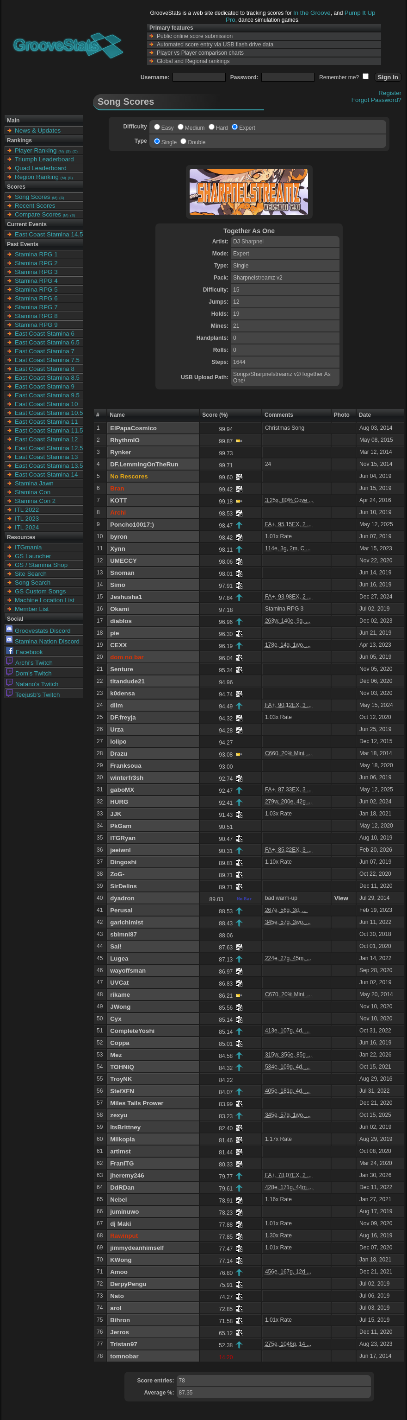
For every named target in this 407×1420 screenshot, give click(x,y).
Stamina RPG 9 (36, 324)
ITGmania (28, 547)
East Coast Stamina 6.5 (47, 342)
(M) (61, 151)
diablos (121, 621)
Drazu (118, 753)
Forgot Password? (376, 99)
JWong (120, 1006)
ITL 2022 (27, 509)
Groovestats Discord (38, 630)
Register (389, 92)
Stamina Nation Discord (43, 641)
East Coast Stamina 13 (46, 456)
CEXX (118, 645)
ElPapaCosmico (133, 428)
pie (114, 633)
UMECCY (123, 560)
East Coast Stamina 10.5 (49, 412)
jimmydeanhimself (137, 1247)
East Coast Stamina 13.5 (49, 465)
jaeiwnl (120, 850)
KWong (120, 1259)
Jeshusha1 (126, 596)
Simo (117, 584)
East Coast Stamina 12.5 (49, 448)
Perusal (121, 910)
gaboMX (122, 789)
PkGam (120, 825)
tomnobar (124, 1356)
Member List (32, 608)
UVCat (119, 982)
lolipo (118, 741)
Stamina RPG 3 (36, 271)
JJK (115, 813)
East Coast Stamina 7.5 (47, 360)
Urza (116, 729)
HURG (119, 801)
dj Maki (120, 1223)
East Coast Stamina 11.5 (49, 430)
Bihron (120, 1320)
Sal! (115, 946)
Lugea (119, 958)
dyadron (122, 898)
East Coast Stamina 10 (46, 404)
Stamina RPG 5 (36, 289)
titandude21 (127, 681)
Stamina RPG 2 (36, 263)
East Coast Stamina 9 (44, 386)
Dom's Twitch (29, 673)
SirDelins (123, 886)
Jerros (119, 1332)
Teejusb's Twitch (33, 694)
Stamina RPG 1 (36, 254)
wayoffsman (128, 970)
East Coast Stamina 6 (44, 333)
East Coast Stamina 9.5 (47, 395)
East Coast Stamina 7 (44, 351)
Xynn (117, 548)
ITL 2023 (27, 518)
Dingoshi (123, 862)
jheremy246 (127, 1175)
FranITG (122, 1163)
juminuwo (124, 1211)
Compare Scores (38, 214)
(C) (75, 151)
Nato (117, 1296)
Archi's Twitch (29, 662)
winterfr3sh (126, 777)
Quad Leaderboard (41, 168)
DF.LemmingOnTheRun (144, 464)
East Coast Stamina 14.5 (49, 234)
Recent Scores (35, 205)
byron (118, 536)
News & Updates (38, 130)
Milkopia (122, 1139)
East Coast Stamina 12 (46, 439)
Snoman (122, 572)
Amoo (119, 1271)
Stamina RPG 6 (36, 298)
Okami (119, 608)
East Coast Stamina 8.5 (47, 377)
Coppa (119, 1042)
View (341, 898)
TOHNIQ (122, 1066)
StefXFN (122, 1091)
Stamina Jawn (34, 483)
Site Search (31, 573)
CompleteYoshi (132, 1030)
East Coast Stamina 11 (46, 421)
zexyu (118, 1115)
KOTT (118, 500)
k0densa (122, 693)
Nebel (118, 1199)
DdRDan (122, 1187)
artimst (120, 1151)
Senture (121, 669)
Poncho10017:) (132, 524)
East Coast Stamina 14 (46, 474)
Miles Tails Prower (136, 1103)
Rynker (120, 452)
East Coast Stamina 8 (44, 368)
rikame (120, 994)
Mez (116, 1054)
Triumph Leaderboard (44, 159)
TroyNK (121, 1079)
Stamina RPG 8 (36, 315)
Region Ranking (37, 176)
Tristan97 (123, 1344)
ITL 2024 (27, 527)
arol (115, 1308)
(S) (68, 151)
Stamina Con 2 (35, 500)
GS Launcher (33, 556)
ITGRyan (123, 837)
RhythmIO (125, 440)
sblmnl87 (123, 934)
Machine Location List (44, 600)
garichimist (126, 922)
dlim (116, 705)
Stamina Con (32, 492)
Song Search (32, 582)
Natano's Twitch (32, 684)
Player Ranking (35, 150)
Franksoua (125, 765)
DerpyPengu (128, 1283)
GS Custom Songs (40, 591)
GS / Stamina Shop (41, 564)
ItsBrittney (125, 1127)
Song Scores (32, 196)
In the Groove (312, 12)
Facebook (24, 652)
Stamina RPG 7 (36, 307)
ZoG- (117, 874)
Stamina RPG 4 (36, 280)
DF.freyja (123, 717)
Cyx (115, 1018)
